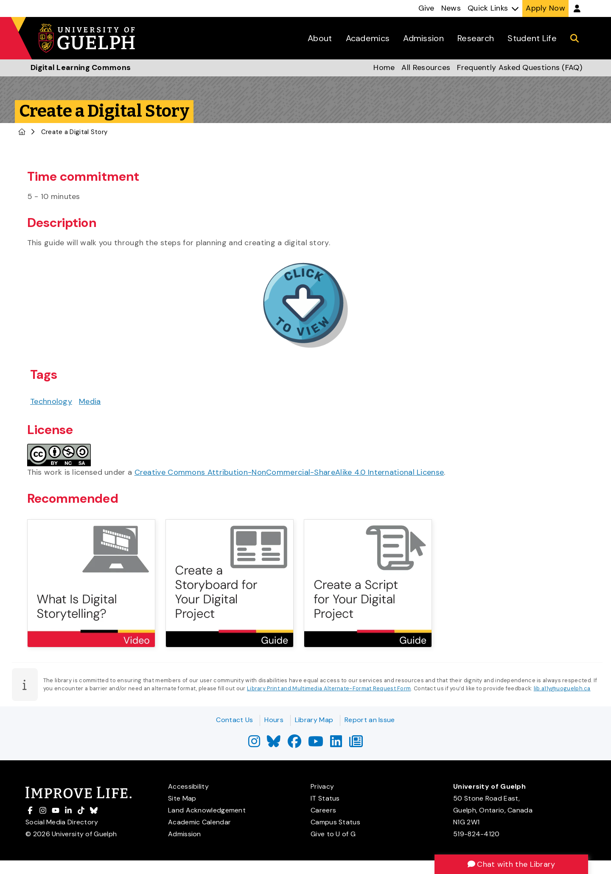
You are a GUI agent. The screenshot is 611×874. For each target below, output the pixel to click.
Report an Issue (370, 719)
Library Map (314, 719)
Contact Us (234, 719)
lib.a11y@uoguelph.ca (562, 688)
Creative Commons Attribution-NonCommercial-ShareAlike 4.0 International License (289, 472)
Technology (51, 401)
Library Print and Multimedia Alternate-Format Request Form (329, 688)
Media (90, 401)
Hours (273, 719)
